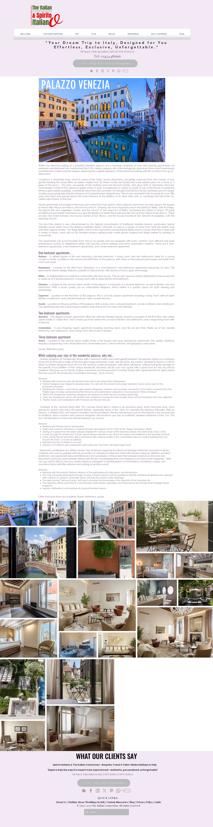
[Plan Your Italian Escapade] (105, 63)
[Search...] (106, 812)
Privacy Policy (144, 802)
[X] (108, 71)
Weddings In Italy (96, 802)
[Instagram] (102, 71)
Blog (132, 802)
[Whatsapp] (119, 71)
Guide (157, 802)
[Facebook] (97, 71)
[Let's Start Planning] (103, 783)
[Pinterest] (113, 71)
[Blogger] (91, 71)
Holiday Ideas (76, 802)
